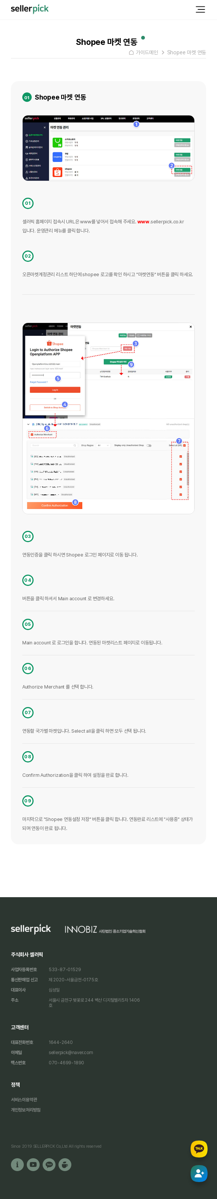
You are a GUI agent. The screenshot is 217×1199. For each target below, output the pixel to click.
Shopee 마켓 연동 (186, 52)
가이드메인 (147, 52)
